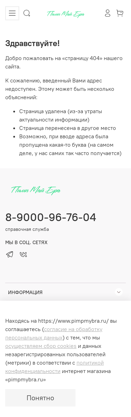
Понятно (40, 397)
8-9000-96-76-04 (50, 217)
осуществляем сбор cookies (41, 345)
